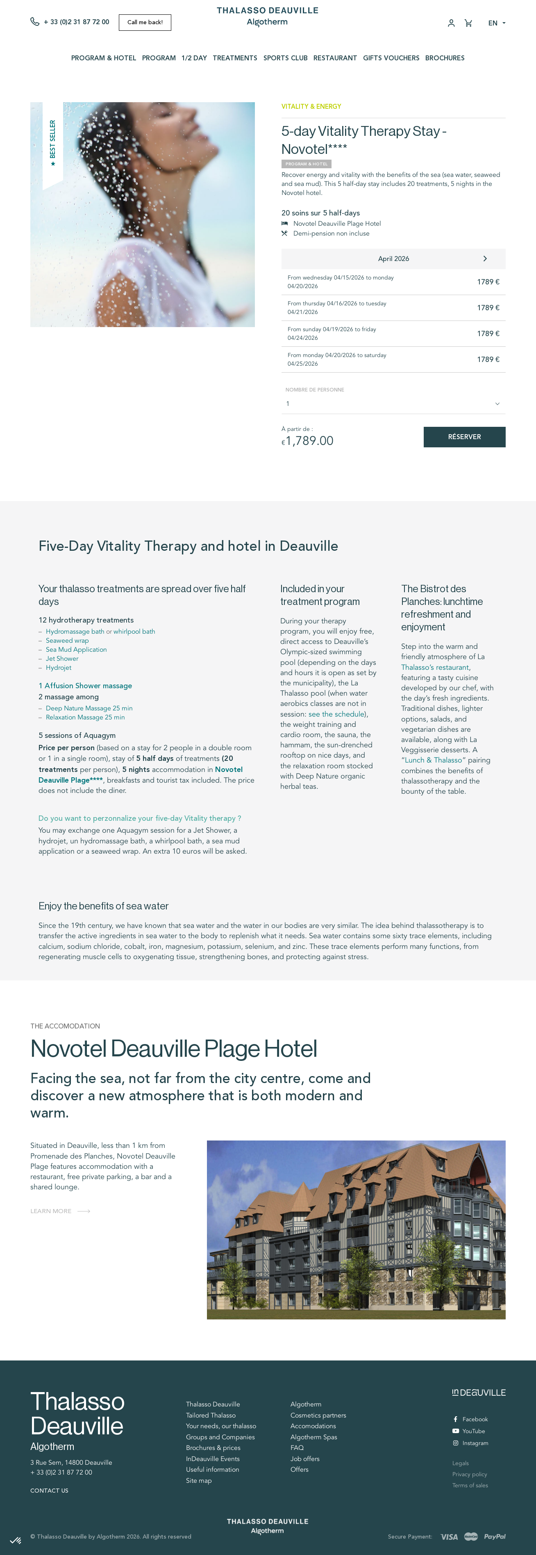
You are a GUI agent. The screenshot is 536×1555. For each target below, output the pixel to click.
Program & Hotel (103, 58)
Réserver (464, 437)
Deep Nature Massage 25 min (89, 708)
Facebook (471, 1419)
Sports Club (285, 58)
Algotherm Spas (314, 1437)
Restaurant (335, 58)
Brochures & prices (213, 1448)
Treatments (235, 58)
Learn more (50, 1211)
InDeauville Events (213, 1459)
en (492, 23)
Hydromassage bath (75, 631)
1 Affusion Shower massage (85, 685)
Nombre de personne (315, 390)
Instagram (470, 1443)
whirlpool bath (134, 631)
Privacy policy (469, 1474)
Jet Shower (62, 659)
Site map (199, 1481)
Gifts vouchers (391, 58)
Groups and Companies (220, 1437)
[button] (16, 1541)
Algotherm (306, 1404)
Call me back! (145, 22)
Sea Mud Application (76, 650)
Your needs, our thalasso (221, 1426)
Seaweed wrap (67, 641)
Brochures (445, 58)
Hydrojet (58, 668)
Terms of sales (470, 1485)
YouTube (468, 1432)
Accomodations (313, 1426)
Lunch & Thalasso (433, 760)
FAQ (297, 1448)
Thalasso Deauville (213, 1404)
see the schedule (336, 714)
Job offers (305, 1459)
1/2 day (194, 58)
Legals (460, 1463)
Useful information (212, 1470)
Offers (300, 1470)
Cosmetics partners (318, 1415)
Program (159, 58)
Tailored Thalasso (211, 1415)
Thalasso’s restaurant (435, 667)
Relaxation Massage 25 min (85, 717)
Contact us (49, 1490)
